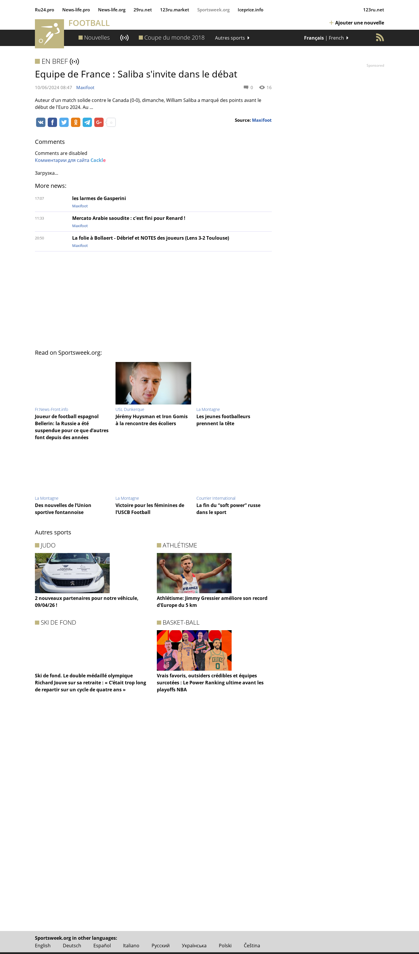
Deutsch (72, 945)
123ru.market (174, 10)
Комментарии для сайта (70, 160)
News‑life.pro (76, 10)
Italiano (131, 945)
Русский (161, 945)
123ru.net (373, 10)
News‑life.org (111, 10)
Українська (194, 945)
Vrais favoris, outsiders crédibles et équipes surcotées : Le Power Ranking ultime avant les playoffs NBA (210, 682)
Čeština (252, 945)
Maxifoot (85, 87)
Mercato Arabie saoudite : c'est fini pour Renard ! (128, 218)
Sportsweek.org (213, 10)
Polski (225, 945)
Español (102, 945)
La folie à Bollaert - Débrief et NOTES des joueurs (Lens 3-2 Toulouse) (150, 238)
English (43, 945)
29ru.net (143, 10)
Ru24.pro (44, 10)
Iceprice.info (250, 10)
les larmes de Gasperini (99, 198)
